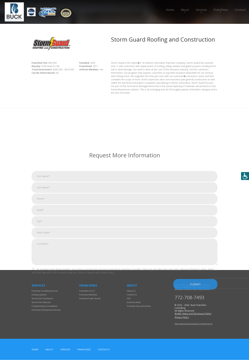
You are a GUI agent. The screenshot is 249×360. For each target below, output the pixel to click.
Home (170, 10)
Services (201, 10)
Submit (195, 329)
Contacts (104, 349)
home (35, 349)
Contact (240, 10)
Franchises (221, 10)
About (185, 10)
